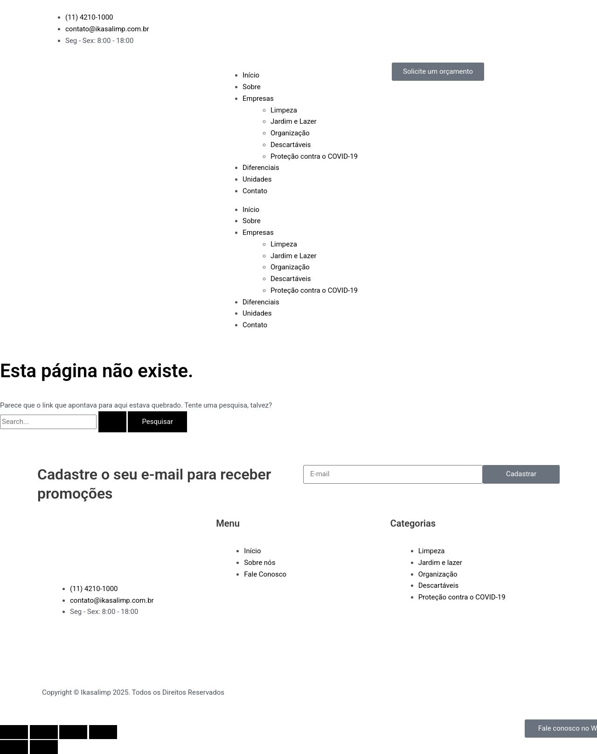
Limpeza (284, 110)
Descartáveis (291, 145)
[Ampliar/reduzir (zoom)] (14, 732)
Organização (290, 133)
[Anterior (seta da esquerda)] (14, 747)
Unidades (257, 179)
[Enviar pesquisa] (112, 421)
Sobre (252, 87)
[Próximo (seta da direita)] (44, 747)
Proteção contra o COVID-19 (314, 156)
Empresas (258, 98)
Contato (255, 191)
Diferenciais (261, 167)
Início (251, 75)
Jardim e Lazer (294, 121)
